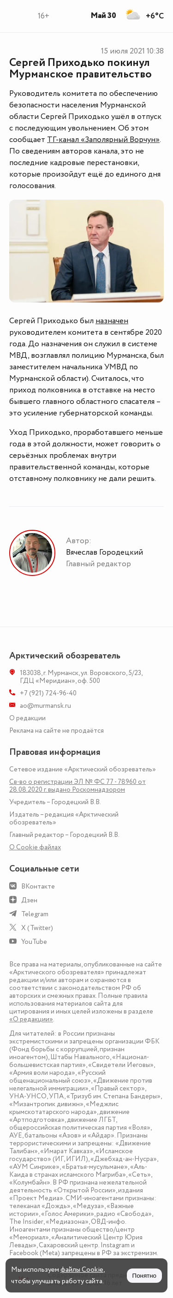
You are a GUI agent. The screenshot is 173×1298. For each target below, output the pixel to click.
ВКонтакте (38, 886)
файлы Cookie (81, 1269)
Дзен (29, 900)
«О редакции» (31, 1019)
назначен (111, 320)
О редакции (27, 718)
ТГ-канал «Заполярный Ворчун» (103, 139)
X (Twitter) (37, 928)
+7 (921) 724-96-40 (48, 693)
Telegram (34, 914)
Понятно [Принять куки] (144, 1275)
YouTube (34, 942)
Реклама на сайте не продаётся (56, 731)
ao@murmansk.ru (45, 706)
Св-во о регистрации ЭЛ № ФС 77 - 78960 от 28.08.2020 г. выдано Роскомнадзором (77, 786)
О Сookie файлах (35, 847)
